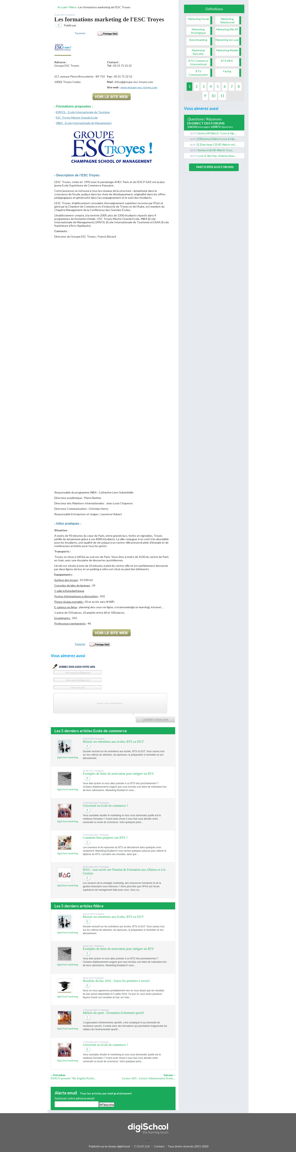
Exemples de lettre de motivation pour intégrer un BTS (118, 773)
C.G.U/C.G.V (142, 1146)
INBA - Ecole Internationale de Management (84, 123)
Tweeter (79, 33)
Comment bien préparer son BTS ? (105, 837)
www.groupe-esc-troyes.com (138, 87)
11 (222, 95)
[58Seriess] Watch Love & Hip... (216, 139)
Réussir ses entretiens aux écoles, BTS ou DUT (113, 741)
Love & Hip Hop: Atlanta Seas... (216, 155)
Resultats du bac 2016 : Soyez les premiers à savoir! (116, 980)
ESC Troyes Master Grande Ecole (77, 117)
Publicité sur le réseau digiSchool (109, 1146)
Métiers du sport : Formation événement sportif (113, 1012)
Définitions (214, 9)
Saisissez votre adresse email (74, 1098)
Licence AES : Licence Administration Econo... (148, 1078)
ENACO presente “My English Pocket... (73, 1078)
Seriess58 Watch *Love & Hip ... (217, 133)
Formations (70, 15)
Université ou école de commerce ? (105, 805)
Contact (159, 1146)
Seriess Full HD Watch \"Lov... (215, 150)
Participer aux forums (214, 167)
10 (213, 95)
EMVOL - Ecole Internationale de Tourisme (83, 112)
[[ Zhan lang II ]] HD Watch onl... (216, 144)
